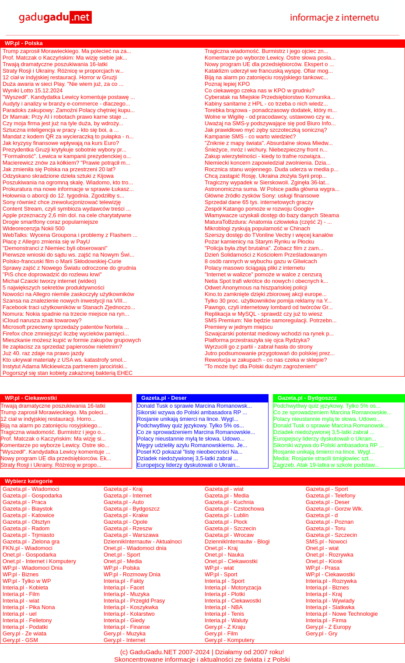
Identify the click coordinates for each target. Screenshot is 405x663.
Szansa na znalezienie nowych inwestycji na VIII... (65, 300)
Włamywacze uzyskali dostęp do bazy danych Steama (272, 215)
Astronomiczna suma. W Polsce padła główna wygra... (272, 189)
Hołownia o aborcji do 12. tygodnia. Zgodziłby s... (63, 195)
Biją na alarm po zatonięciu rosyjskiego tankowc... (266, 77)
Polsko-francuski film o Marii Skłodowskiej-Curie (62, 261)
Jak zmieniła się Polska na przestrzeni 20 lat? (59, 169)
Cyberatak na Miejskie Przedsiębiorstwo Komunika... (270, 97)
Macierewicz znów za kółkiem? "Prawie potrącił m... (66, 162)
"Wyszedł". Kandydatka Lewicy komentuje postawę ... (69, 97)
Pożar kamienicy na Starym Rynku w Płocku (259, 241)
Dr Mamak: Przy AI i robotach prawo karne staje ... (65, 116)
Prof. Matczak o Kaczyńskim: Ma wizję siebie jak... (65, 57)
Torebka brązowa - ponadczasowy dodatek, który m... (271, 110)
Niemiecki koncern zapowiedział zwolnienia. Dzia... (268, 162)
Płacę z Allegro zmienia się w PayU (46, 241)
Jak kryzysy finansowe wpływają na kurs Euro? (61, 143)
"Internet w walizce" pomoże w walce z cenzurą (263, 274)
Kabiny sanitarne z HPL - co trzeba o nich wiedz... (266, 103)
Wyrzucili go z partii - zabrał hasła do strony (259, 346)
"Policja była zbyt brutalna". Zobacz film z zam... (264, 248)
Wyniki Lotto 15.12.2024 (33, 90)
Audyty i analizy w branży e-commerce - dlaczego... (66, 103)
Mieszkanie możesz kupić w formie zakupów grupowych (72, 340)
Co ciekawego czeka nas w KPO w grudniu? (259, 90)
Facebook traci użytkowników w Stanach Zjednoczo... (69, 307)
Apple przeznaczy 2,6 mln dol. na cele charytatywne (67, 215)
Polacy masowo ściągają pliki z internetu (255, 267)
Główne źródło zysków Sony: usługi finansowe (262, 195)
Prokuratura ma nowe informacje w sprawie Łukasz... (68, 189)
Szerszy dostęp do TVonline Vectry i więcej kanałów (269, 235)
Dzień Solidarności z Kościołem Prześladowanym (266, 254)
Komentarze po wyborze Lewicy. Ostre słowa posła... (270, 57)
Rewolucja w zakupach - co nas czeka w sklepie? (266, 359)
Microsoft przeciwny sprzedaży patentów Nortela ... (66, 327)
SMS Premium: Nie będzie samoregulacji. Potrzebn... (271, 320)
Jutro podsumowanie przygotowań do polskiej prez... (270, 353)
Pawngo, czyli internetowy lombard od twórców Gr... (269, 307)
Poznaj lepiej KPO (227, 84)
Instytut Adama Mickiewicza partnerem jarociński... (65, 366)
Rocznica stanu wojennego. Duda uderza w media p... (272, 169)
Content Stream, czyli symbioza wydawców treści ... (67, 208)
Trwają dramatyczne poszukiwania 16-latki (55, 64)
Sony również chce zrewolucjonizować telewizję (62, 202)
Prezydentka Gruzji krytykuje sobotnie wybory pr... (64, 149)
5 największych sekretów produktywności (54, 287)
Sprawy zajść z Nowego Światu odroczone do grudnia (69, 267)
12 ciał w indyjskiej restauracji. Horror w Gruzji (60, 77)
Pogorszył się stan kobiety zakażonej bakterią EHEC (68, 373)
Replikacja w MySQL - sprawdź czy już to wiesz (263, 313)
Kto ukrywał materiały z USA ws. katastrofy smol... (65, 359)
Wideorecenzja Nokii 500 (34, 228)
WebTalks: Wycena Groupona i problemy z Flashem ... (70, 235)
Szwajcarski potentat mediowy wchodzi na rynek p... (269, 333)
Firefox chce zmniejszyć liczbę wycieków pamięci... (66, 333)
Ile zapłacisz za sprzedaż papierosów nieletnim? (62, 346)
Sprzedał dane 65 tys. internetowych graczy (259, 202)
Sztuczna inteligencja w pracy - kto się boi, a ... (61, 130)
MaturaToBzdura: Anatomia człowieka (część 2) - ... (268, 222)
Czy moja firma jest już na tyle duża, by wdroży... (63, 123)
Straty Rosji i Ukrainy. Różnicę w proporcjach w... (63, 70)
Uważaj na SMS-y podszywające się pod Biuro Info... (270, 123)
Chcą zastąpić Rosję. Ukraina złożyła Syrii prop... (266, 176)
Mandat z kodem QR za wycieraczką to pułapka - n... (68, 136)
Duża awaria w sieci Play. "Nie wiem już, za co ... (63, 84)
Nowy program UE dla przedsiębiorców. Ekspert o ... (269, 64)
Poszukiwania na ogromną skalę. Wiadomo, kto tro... (68, 182)
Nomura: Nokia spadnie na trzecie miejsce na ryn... (66, 313)
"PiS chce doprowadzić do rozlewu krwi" (52, 274)
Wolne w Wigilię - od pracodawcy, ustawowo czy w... (269, 116)
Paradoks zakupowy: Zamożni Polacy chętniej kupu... (69, 110)
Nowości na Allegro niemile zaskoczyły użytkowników (68, 294)
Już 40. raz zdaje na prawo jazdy (43, 353)
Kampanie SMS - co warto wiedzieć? (250, 136)
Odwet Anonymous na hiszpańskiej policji (256, 287)
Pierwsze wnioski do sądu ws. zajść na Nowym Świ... (68, 254)
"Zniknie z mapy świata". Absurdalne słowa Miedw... (269, 143)
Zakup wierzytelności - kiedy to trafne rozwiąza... (265, 156)
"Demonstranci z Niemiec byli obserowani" (55, 248)
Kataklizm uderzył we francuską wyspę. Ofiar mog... (269, 70)
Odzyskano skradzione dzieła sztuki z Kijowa (58, 176)
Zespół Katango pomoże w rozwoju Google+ (259, 208)
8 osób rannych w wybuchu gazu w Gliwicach (261, 261)
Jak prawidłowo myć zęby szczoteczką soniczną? (266, 130)
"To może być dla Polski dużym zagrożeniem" (261, 366)
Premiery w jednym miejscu (239, 327)
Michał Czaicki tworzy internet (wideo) (49, 281)
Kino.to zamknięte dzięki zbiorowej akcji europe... (266, 294)
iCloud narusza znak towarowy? (42, 320)
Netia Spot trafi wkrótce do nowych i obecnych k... (266, 281)
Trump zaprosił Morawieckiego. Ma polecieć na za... (67, 51)
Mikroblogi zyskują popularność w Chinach (257, 228)
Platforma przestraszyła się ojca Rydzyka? (257, 340)
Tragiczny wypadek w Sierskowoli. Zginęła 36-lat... (267, 182)
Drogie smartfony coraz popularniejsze (50, 222)
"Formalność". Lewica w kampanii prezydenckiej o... (67, 156)
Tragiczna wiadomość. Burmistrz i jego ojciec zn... (266, 51)
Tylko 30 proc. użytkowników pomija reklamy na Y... (268, 300)
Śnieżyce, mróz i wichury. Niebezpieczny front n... (266, 149)
